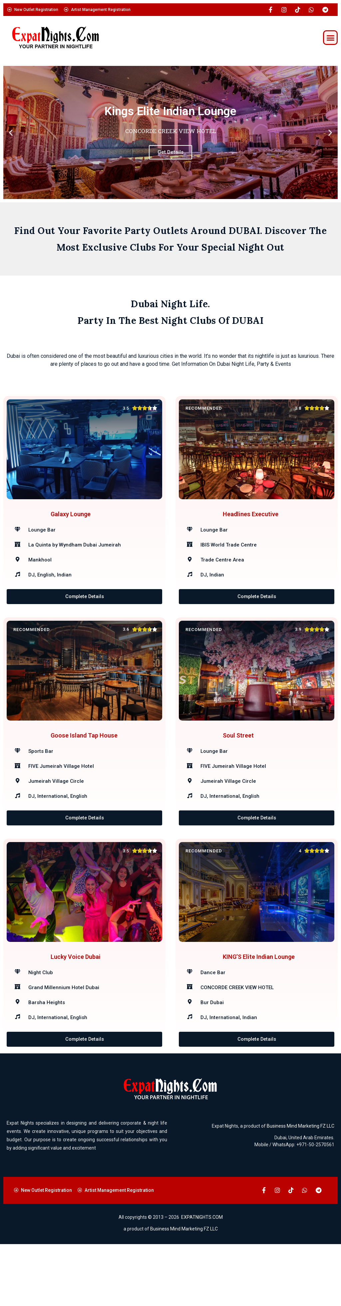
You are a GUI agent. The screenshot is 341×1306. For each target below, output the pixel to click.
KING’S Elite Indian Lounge (259, 1008)
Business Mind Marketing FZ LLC (300, 1188)
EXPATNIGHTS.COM (202, 1279)
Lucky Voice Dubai (76, 1008)
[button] (330, 37)
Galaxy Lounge (71, 524)
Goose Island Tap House (84, 766)
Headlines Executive (250, 524)
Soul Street (238, 766)
